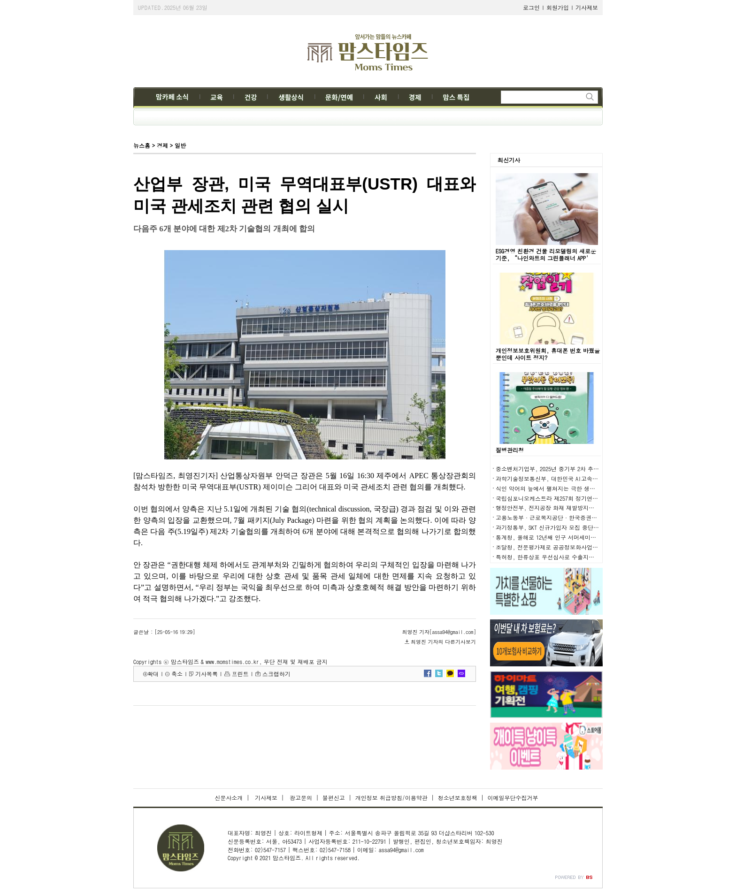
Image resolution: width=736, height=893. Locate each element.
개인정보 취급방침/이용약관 (391, 797)
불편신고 (333, 797)
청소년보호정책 (457, 797)
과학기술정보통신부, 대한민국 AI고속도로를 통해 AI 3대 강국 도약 (581, 478)
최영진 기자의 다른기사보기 (443, 641)
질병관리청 (510, 450)
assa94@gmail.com (401, 850)
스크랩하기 (276, 674)
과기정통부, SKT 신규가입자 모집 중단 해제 (551, 527)
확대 (153, 674)
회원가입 (557, 7)
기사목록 (206, 674)
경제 (162, 145)
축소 (177, 674)
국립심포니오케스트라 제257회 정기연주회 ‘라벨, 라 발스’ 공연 (580, 498)
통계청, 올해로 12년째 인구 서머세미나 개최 (552, 537)
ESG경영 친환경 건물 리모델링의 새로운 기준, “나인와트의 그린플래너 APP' (546, 254)
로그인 (531, 7)
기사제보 (586, 7)
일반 (180, 145)
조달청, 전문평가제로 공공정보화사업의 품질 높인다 (563, 547)
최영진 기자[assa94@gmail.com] (439, 631)
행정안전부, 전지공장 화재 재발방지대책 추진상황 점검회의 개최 (579, 507)
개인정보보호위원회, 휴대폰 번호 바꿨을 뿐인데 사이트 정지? (548, 353)
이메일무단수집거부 (513, 797)
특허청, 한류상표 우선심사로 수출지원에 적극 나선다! (565, 557)
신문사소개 (229, 797)
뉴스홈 (141, 145)
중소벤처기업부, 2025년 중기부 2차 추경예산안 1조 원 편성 (571, 469)
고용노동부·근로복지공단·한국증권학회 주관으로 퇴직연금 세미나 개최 (589, 517)
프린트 (240, 674)
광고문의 (300, 797)
